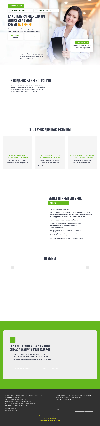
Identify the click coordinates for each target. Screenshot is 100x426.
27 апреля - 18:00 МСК (23, 107)
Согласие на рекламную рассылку (50, 420)
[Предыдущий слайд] (12, 285)
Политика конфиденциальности (50, 416)
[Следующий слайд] (87, 285)
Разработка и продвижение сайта (84, 411)
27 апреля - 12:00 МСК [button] (22, 368)
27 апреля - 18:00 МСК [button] (50, 368)
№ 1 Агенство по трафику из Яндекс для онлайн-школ (63, 410)
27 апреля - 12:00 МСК (23, 98)
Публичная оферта (50, 418)
